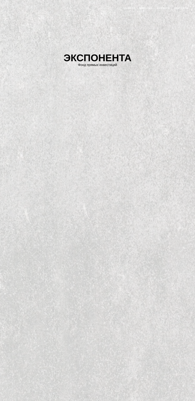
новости (163, 8)
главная (129, 8)
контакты (181, 8)
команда (146, 8)
